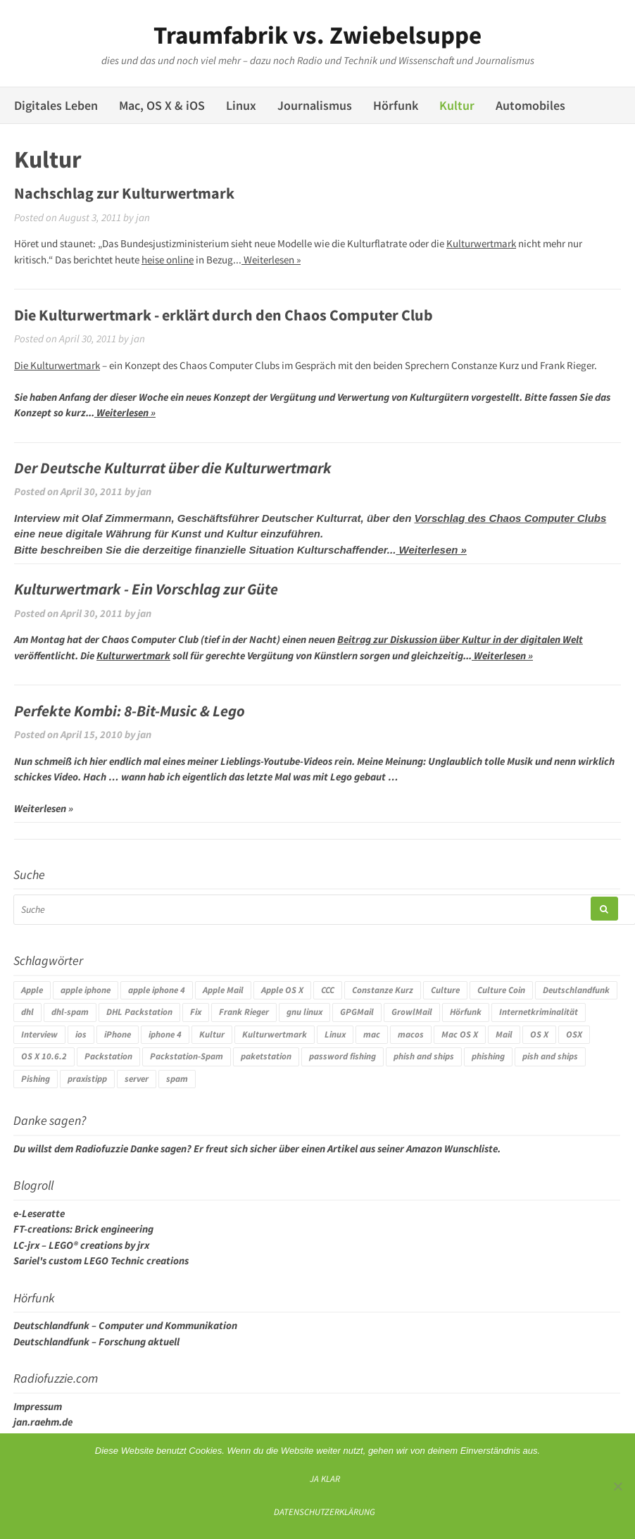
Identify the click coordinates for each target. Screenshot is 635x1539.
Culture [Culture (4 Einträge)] (445, 990)
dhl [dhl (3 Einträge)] (27, 1012)
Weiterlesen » (271, 259)
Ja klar (325, 1478)
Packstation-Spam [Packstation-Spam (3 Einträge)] (186, 1056)
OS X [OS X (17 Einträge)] (539, 1034)
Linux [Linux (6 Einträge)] (335, 1034)
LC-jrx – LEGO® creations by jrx (81, 1245)
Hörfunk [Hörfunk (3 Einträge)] (466, 1012)
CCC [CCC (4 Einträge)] (327, 990)
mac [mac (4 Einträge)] (371, 1034)
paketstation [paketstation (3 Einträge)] (266, 1056)
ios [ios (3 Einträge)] (81, 1034)
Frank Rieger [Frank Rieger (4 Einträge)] (244, 1012)
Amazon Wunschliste (452, 1148)
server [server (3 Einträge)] (137, 1079)
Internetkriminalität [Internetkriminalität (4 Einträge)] (538, 1012)
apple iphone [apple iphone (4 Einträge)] (86, 990)
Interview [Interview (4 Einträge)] (39, 1034)
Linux (241, 105)
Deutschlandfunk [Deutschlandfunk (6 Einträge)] (576, 990)
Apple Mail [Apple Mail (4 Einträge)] (223, 990)
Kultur (456, 105)
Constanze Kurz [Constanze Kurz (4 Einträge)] (382, 990)
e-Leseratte (39, 1213)
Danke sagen (158, 1148)
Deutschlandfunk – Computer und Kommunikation (125, 1325)
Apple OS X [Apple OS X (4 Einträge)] (282, 990)
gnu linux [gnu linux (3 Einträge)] (304, 1012)
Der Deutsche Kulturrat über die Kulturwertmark (173, 468)
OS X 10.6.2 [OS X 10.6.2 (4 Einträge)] (44, 1056)
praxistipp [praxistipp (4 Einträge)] (87, 1079)
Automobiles (530, 105)
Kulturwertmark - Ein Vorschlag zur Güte (146, 589)
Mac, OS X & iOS (162, 105)
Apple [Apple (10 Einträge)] (32, 990)
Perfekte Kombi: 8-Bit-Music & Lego (129, 711)
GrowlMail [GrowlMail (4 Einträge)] (411, 1012)
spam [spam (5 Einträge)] (177, 1079)
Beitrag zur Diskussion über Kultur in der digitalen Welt (460, 639)
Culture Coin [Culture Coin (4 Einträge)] (501, 990)
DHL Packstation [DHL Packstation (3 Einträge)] (139, 1012)
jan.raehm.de (43, 1421)
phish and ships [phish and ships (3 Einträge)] (424, 1056)
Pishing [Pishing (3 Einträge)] (35, 1079)
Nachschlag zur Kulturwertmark (124, 193)
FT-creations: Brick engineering (83, 1228)
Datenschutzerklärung (324, 1511)
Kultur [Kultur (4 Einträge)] (212, 1034)
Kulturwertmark (481, 243)
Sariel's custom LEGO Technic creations (101, 1260)
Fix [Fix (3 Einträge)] (195, 1012)
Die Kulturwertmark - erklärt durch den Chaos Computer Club (223, 315)
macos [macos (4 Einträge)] (411, 1034)
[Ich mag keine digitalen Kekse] (617, 1486)
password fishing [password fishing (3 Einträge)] (342, 1056)
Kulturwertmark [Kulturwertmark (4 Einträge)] (274, 1034)
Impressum (37, 1406)
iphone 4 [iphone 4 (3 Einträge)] (165, 1034)
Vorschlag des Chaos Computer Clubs (510, 518)
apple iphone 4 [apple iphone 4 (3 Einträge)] (156, 990)
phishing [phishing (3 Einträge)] (488, 1056)
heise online (168, 259)
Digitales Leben (56, 105)
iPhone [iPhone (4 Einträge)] (117, 1034)
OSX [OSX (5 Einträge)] (574, 1034)
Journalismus (314, 105)
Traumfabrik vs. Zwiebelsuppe (317, 35)
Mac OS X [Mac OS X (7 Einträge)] (459, 1034)
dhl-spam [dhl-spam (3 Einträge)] (70, 1012)
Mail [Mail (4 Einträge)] (504, 1034)
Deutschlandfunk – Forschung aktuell (96, 1341)
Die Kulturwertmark (57, 365)
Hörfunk (395, 105)
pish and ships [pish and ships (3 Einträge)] (550, 1056)
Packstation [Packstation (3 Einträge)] (108, 1056)
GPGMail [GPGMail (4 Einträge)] (357, 1012)
